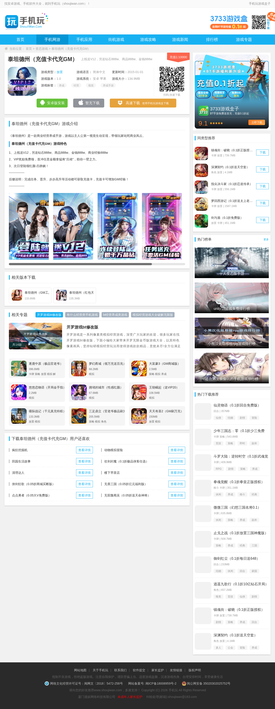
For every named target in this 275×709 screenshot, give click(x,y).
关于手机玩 (100, 670)
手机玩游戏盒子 (260, 3)
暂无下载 (89, 102)
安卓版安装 (52, 102)
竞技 (218, 443)
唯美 (218, 596)
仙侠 (218, 417)
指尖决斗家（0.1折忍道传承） (232, 184)
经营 (76, 85)
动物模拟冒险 (113, 450)
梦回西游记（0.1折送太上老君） (233, 201)
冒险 (254, 417)
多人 (218, 647)
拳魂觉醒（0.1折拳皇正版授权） (239, 482)
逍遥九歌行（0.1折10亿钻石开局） (241, 584)
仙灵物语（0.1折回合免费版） (237, 405)
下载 (262, 152)
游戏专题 (244, 39)
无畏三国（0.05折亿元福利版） (125, 484)
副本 (254, 443)
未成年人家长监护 (130, 697)
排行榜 (212, 39)
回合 (242, 571)
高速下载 (143, 103)
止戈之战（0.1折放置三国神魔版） (241, 533)
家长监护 (157, 670)
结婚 (230, 417)
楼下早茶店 (112, 472)
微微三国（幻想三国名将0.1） (237, 507)
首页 (20, 39)
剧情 (242, 417)
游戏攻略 (148, 39)
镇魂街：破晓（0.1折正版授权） (233, 150)
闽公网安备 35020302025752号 (206, 683)
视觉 (91, 85)
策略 (230, 443)
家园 (254, 571)
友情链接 (176, 670)
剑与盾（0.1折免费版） (227, 217)
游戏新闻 (180, 39)
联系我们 (120, 670)
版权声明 (195, 670)
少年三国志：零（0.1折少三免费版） (239, 431)
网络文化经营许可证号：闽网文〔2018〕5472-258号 (84, 683)
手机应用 (84, 39)
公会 (230, 647)
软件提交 (139, 670)
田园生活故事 (21, 461)
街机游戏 (116, 39)
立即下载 (256, 122)
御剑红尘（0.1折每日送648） (237, 558)
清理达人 (18, 472)
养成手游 (108, 85)
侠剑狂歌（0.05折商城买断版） (33, 484)
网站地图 (80, 670)
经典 (254, 494)
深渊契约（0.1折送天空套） (230, 167)
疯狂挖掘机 (20, 450)
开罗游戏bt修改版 (82, 327)
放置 (60, 72)
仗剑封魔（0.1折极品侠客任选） (126, 461)
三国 (254, 545)
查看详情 (84, 450)
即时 (242, 443)
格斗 (242, 494)
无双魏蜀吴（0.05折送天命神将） (127, 495)
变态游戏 (41, 48)
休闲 (218, 494)
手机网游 (52, 39)
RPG (219, 468)
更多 (266, 239)
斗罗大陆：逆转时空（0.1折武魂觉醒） (241, 456)
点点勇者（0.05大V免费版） (31, 495)
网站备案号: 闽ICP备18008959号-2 (152, 683)
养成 (61, 85)
